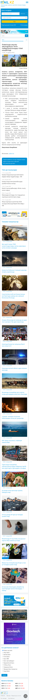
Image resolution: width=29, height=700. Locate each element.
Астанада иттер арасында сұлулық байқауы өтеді (14, 482)
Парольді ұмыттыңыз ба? (9, 25)
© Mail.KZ (3, 695)
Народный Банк (8, 667)
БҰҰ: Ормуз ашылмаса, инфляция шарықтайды (14, 432)
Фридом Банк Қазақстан (10, 669)
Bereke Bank (7, 654)
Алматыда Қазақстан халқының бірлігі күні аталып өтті (14, 336)
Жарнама (8, 695)
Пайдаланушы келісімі (16, 695)
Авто (3, 39)
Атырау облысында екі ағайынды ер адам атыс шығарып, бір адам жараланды (14, 312)
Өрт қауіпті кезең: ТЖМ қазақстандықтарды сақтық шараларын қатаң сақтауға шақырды (14, 237)
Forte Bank (7, 656)
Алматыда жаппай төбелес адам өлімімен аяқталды (14, 360)
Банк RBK (6, 659)
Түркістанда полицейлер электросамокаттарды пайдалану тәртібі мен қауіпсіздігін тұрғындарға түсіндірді (14, 457)
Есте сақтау (24, 25)
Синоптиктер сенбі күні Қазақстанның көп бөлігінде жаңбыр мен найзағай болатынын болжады (14, 287)
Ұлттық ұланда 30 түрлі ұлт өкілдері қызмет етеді (14, 506)
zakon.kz (11, 153)
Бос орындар (3, 698)
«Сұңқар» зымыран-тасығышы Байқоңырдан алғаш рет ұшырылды (14, 408)
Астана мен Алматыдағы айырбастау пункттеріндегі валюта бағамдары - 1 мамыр (14, 579)
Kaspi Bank (7, 671)
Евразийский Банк (9, 663)
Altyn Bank (7, 652)
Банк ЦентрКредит (9, 661)
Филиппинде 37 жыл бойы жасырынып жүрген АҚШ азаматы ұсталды (14, 530)
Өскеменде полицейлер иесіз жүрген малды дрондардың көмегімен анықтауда (14, 384)
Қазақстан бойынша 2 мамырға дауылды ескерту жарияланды (14, 262)
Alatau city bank (8, 650)
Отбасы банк (7, 665)
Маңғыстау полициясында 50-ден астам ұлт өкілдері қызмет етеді (14, 554)
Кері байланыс (11, 698)
